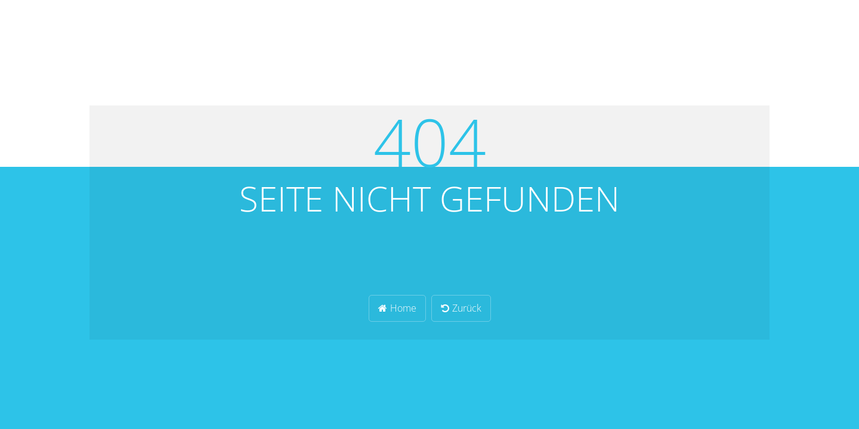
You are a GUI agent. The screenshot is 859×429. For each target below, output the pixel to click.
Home (397, 308)
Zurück (461, 308)
